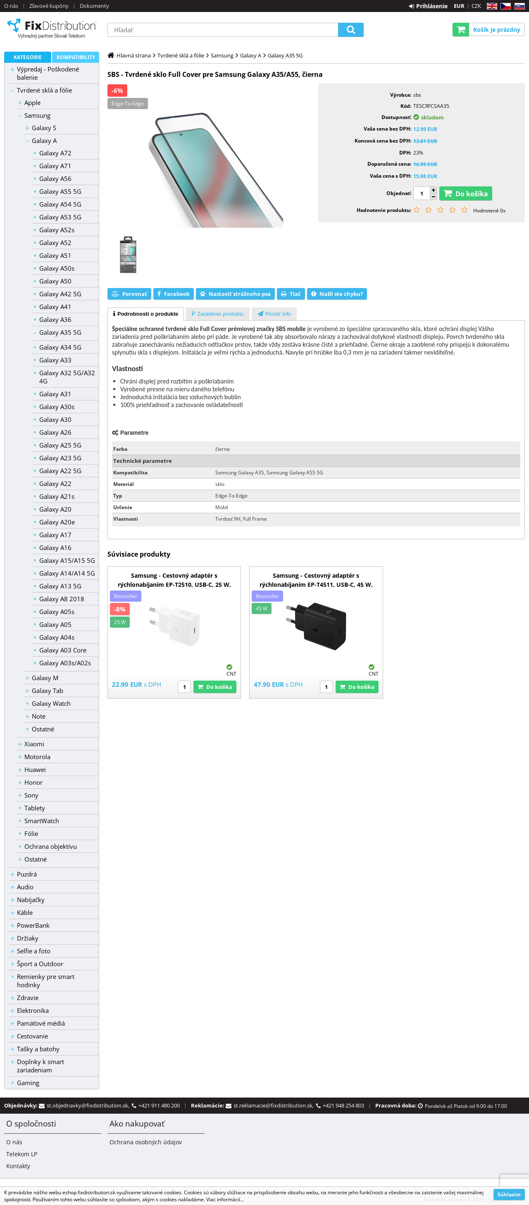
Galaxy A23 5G (60, 458)
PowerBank (33, 925)
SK (518, 6)
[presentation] (145, 314)
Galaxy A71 (55, 166)
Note (38, 716)
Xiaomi (34, 744)
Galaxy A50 (55, 281)
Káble (25, 912)
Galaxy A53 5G (60, 217)
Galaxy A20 (55, 509)
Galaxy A (44, 140)
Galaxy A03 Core (62, 650)
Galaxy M (45, 678)
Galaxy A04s (56, 637)
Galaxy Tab (47, 690)
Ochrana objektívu (50, 846)
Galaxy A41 (55, 306)
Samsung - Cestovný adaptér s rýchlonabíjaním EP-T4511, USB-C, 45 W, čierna (316, 585)
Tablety (34, 808)
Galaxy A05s (56, 611)
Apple (32, 102)
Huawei (35, 769)
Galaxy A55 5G (60, 191)
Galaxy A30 (55, 419)
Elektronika (33, 1010)
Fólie (31, 833)
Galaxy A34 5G (60, 347)
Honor (33, 782)
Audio (25, 887)
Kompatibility (76, 57)
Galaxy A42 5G (60, 294)
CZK (476, 6)
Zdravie (27, 997)
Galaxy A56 (55, 178)
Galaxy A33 (55, 360)
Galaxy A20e (57, 522)
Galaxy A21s (56, 496)
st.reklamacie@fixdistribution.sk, (275, 1105)
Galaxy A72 (55, 153)
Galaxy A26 (55, 432)
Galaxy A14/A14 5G (67, 573)
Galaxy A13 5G (60, 586)
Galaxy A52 (55, 242)
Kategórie (28, 57)
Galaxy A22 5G (60, 471)
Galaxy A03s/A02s (65, 663)
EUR (459, 6)
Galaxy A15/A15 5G (67, 560)
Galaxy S (44, 128)
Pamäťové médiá (41, 1023)
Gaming (28, 1083)
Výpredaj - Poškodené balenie (48, 73)
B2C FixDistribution (51, 28)
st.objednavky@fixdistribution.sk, (89, 1105)
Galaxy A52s (56, 230)
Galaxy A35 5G (60, 332)
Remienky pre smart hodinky (45, 980)
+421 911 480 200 (159, 1105)
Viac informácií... (225, 1199)
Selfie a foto (33, 951)
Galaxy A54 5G (60, 204)
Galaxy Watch (51, 703)
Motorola (37, 757)
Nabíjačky (31, 899)
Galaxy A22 (55, 483)
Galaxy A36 (55, 319)
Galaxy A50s (56, 268)
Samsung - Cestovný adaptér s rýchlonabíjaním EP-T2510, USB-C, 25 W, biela (174, 585)
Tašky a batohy (38, 1049)
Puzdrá (27, 874)
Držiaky (27, 938)
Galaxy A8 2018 (61, 599)
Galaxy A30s (56, 406)
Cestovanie (32, 1036)
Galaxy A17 (55, 535)
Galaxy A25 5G (60, 445)
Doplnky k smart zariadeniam (40, 1065)
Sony (31, 795)
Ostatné (43, 729)
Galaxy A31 (55, 394)
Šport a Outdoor (40, 964)
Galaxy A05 (55, 624)
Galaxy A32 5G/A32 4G (67, 377)
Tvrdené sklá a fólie (44, 90)
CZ (504, 6)
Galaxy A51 (55, 255)
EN (490, 6)
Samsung (37, 115)
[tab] (145, 314)
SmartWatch (41, 821)
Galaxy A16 (55, 547)
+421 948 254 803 (343, 1105)
